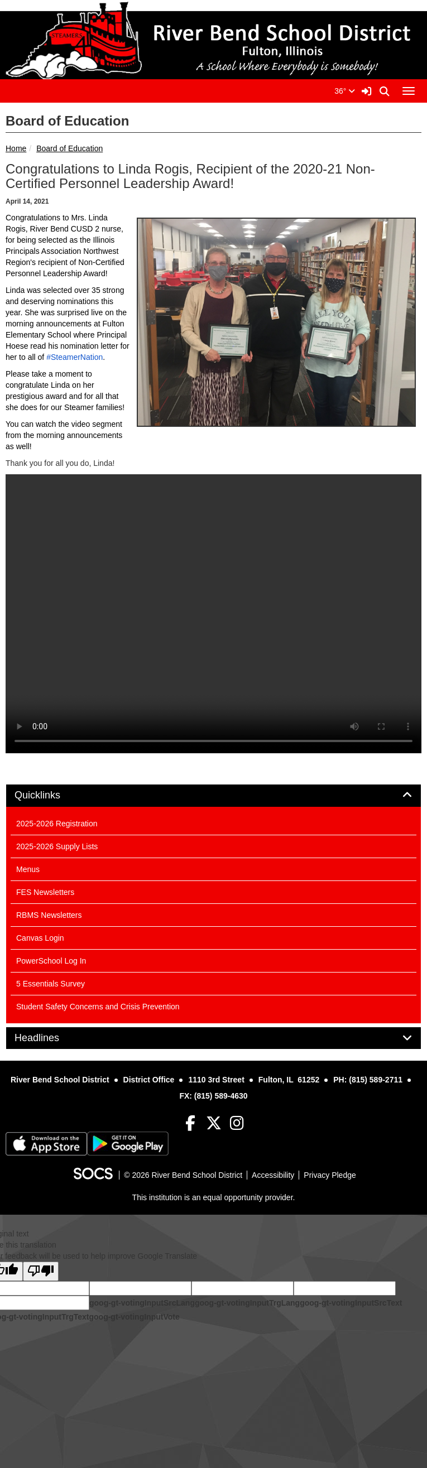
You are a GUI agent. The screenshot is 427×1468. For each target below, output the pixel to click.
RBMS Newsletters (48, 915)
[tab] (213, 795)
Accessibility (273, 1175)
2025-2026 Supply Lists (57, 846)
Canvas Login (40, 937)
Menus (28, 869)
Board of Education (69, 148)
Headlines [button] (49, 1038)
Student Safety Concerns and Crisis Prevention (98, 1006)
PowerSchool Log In (51, 960)
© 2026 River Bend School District (183, 1175)
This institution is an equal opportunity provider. (213, 1197)
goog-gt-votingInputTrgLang (247, 1302)
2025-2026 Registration (57, 823)
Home (16, 148)
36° (344, 90)
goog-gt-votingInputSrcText (351, 1302)
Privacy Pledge (330, 1175)
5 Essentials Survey (50, 983)
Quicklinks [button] (50, 795)
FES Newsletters (45, 892)
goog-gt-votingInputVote (134, 1316)
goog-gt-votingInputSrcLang (142, 1302)
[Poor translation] (41, 1271)
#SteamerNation (74, 357)
